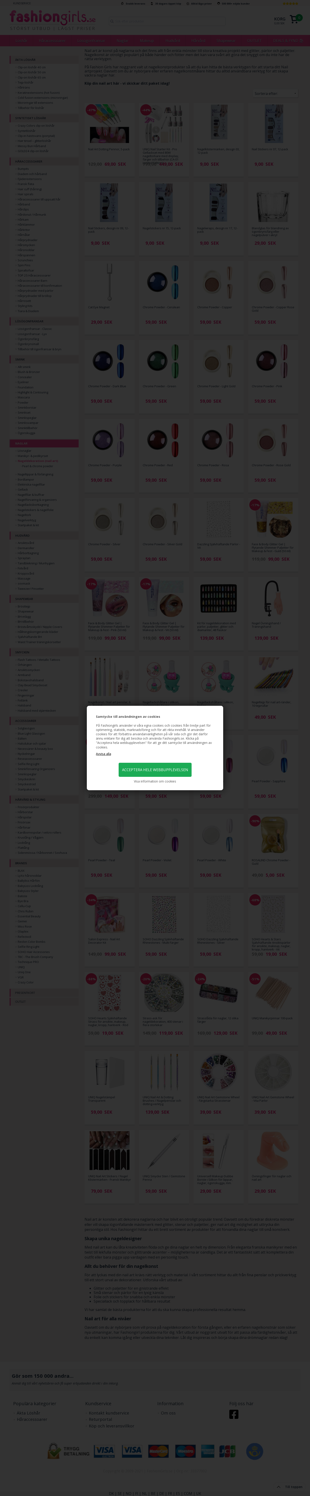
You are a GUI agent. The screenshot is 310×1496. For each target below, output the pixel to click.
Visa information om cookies (155, 781)
